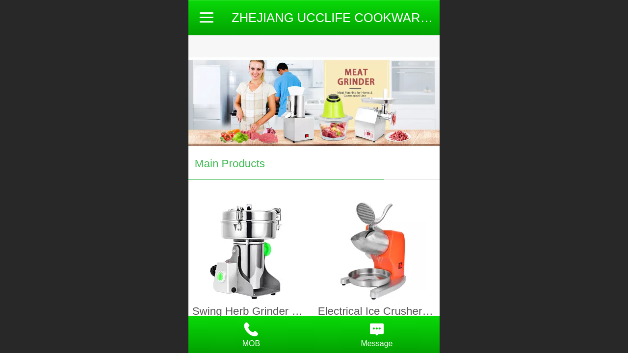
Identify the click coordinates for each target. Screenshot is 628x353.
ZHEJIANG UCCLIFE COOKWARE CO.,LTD (356, 18)
